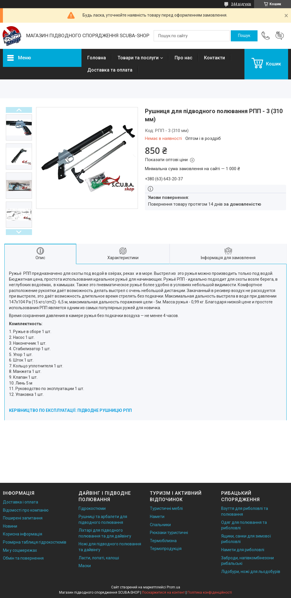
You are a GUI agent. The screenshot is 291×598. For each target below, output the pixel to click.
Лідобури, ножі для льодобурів (250, 571)
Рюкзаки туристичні (169, 532)
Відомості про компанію (26, 510)
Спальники (160, 524)
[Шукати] (244, 35)
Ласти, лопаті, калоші (99, 558)
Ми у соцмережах (20, 550)
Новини (10, 526)
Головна (96, 57)
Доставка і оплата (20, 502)
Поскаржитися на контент (163, 592)
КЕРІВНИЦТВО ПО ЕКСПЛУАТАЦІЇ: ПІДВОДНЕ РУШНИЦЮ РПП (70, 410)
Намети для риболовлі (242, 549)
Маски (85, 565)
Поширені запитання (22, 518)
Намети (157, 516)
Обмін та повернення (23, 558)
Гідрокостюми (92, 508)
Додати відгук (280, 36)
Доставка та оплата (109, 70)
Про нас (183, 57)
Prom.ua (173, 587)
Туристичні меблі (166, 508)
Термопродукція (166, 548)
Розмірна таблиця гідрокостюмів (34, 542)
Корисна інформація (22, 534)
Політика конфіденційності (209, 592)
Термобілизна (163, 540)
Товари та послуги (138, 57)
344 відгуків (241, 4)
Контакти (214, 57)
